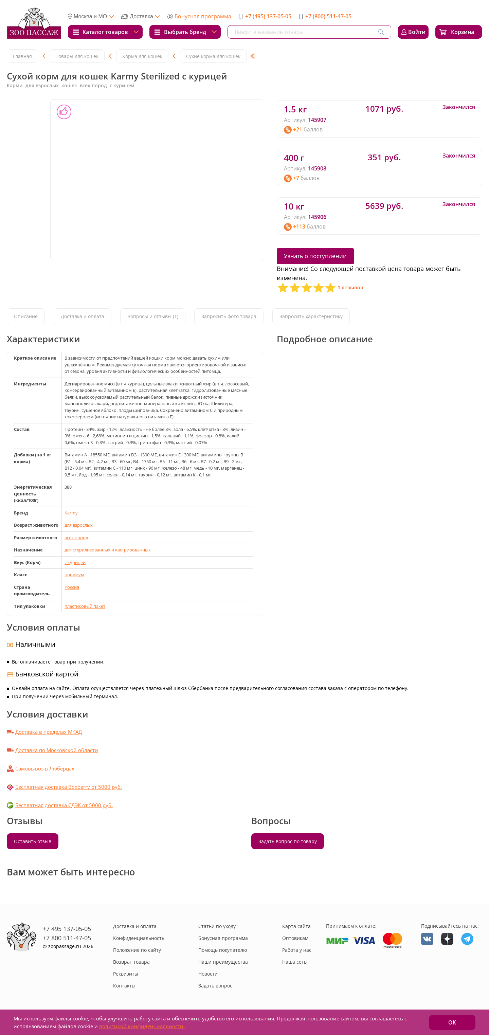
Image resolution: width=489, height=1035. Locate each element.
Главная (22, 56)
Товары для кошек (77, 56)
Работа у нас (296, 950)
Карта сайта (296, 926)
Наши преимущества (223, 962)
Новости (208, 973)
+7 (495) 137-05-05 (268, 16)
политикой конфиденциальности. (142, 1026)
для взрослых (79, 525)
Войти (416, 32)
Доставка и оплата (82, 316)
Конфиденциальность (138, 938)
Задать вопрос (215, 985)
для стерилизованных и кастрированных (108, 550)
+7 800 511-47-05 (67, 938)
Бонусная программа (203, 16)
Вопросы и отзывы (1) (152, 316)
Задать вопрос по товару (287, 841)
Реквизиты (125, 973)
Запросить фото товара (228, 316)
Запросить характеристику (311, 316)
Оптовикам (295, 938)
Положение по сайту (137, 950)
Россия (72, 587)
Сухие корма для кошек (213, 56)
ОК (452, 1022)
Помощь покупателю (222, 950)
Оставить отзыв (32, 841)
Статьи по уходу (217, 926)
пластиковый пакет (85, 606)
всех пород (76, 537)
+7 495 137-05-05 (67, 929)
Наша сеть (294, 962)
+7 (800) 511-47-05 (328, 16)
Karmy (71, 513)
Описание (26, 316)
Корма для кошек (142, 56)
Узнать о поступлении (315, 256)
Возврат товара (131, 962)
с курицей (75, 562)
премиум (74, 574)
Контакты (124, 985)
